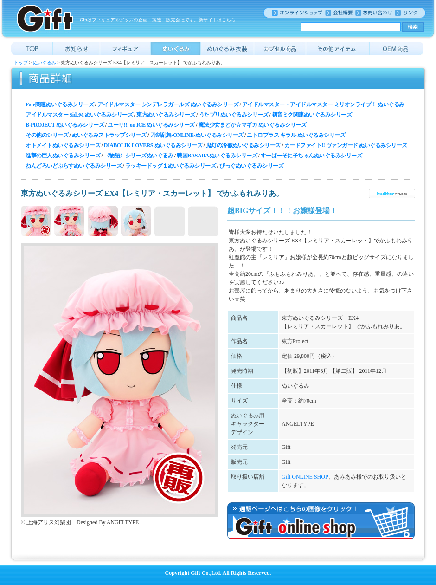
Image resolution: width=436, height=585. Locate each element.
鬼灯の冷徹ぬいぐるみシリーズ (243, 145)
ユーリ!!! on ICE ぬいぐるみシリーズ (151, 125)
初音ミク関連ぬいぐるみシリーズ (312, 114)
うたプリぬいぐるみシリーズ (234, 114)
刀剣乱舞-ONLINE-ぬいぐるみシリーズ (197, 135)
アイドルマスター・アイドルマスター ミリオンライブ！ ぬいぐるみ (323, 104)
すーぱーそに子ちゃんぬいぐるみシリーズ (311, 155)
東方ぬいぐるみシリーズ (165, 114)
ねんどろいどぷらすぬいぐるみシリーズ (74, 165)
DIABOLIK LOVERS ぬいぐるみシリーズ (153, 145)
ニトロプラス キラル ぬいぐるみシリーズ (296, 135)
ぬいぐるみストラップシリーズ (109, 135)
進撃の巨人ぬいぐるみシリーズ (63, 155)
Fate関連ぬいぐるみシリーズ (60, 104)
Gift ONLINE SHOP (305, 477)
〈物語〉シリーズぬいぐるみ (138, 155)
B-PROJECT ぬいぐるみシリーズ (65, 125)
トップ (21, 62)
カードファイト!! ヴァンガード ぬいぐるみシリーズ (345, 145)
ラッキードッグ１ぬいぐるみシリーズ (170, 165)
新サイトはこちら (217, 19)
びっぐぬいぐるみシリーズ (251, 165)
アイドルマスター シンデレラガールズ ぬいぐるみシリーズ (167, 104)
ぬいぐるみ (44, 62)
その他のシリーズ (47, 135)
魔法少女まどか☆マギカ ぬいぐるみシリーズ (253, 125)
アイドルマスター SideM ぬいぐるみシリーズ (79, 114)
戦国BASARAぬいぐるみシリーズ (217, 155)
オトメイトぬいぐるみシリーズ (63, 145)
